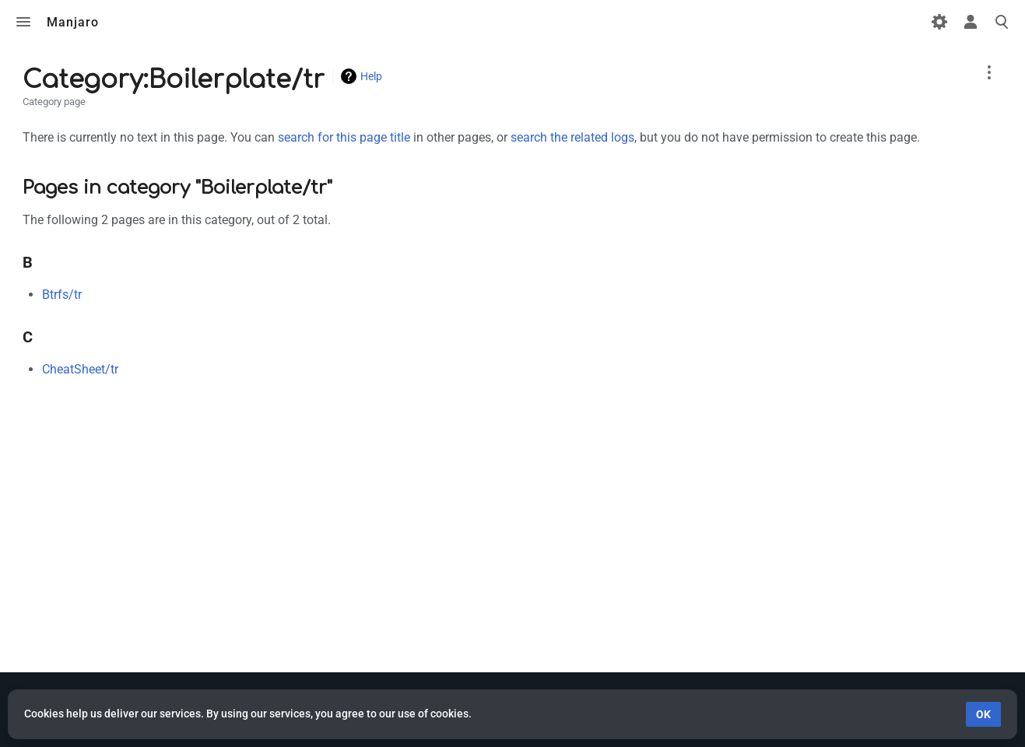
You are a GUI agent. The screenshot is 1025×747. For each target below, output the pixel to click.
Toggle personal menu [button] (970, 21)
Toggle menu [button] (23, 21)
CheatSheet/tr (80, 369)
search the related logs (572, 137)
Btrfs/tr (62, 294)
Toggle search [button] (1001, 21)
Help (371, 76)
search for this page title (344, 137)
